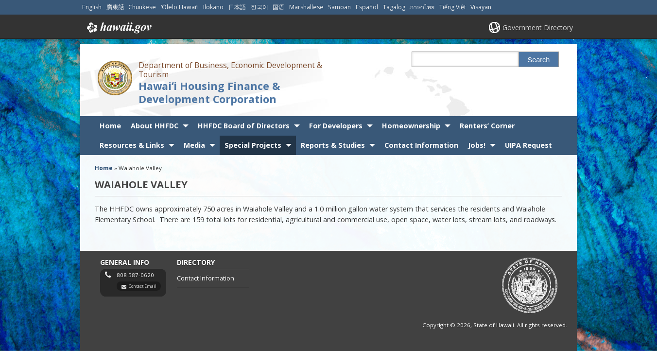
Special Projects (253, 145)
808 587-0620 (135, 275)
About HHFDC (154, 125)
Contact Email (142, 286)
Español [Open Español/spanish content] (367, 7)
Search (539, 60)
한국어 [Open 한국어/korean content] (259, 7)
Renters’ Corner (487, 125)
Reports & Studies (333, 145)
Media (194, 145)
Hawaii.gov (118, 27)
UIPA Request (528, 145)
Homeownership (411, 125)
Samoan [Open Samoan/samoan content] (339, 7)
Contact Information (421, 145)
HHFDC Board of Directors (244, 125)
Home (110, 125)
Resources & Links (132, 145)
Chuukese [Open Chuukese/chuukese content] (142, 7)
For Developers (336, 125)
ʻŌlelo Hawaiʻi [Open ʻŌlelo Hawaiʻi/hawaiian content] (180, 7)
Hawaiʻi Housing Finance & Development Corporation (209, 92)
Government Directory (537, 27)
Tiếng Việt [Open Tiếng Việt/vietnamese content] (452, 7)
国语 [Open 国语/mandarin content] (278, 7)
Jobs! (476, 145)
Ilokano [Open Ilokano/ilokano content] (213, 7)
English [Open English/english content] (92, 7)
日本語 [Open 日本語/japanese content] (237, 7)
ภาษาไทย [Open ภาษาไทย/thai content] (422, 7)
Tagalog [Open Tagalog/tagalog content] (394, 7)
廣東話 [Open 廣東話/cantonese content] (115, 7)
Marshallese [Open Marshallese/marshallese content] (306, 7)
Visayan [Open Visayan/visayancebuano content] (480, 7)
